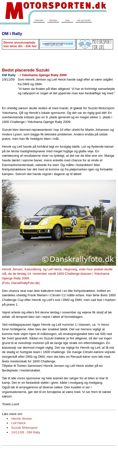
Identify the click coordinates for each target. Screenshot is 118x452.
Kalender (39, 20)
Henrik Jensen (21, 418)
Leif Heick (18, 423)
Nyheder (53, 20)
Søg (67, 20)
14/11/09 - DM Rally (25, 432)
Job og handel (84, 20)
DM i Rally (12, 33)
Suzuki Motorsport (24, 427)
